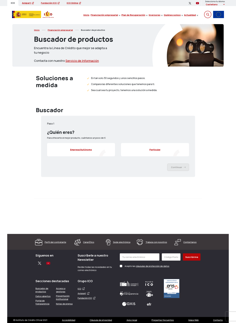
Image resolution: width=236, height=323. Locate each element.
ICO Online (74, 3)
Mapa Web (193, 320)
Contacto (218, 320)
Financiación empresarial (105, 15)
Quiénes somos (173, 15)
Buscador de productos (42, 290)
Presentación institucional (63, 298)
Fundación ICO (50, 3)
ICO (79, 288)
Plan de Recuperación (134, 15)
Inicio (86, 15)
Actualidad (191, 15)
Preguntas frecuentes (163, 320)
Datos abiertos (43, 296)
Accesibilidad (68, 320)
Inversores (156, 15)
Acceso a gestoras (60, 290)
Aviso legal (132, 320)
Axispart (28, 3)
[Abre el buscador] (207, 14)
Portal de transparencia (42, 302)
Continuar (178, 167)
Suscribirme (191, 257)
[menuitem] (86, 14)
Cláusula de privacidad (101, 320)
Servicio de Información (82, 61)
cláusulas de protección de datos (152, 266)
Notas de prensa (64, 303)
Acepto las (147, 266)
